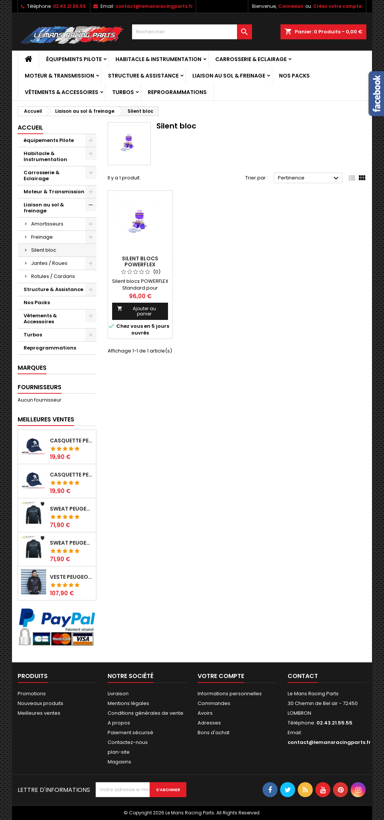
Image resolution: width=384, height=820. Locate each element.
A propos (119, 722)
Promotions (32, 693)
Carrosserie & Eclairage (250, 59)
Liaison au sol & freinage (228, 75)
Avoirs (205, 713)
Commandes (214, 703)
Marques (32, 367)
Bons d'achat (214, 732)
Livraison (118, 693)
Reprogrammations (177, 92)
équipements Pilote (74, 59)
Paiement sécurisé (130, 732)
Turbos (123, 92)
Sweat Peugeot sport (71, 509)
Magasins (119, 761)
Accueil (30, 127)
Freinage (42, 236)
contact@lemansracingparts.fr (154, 6)
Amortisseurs (47, 223)
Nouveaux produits (40, 703)
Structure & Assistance (143, 75)
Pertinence (309, 178)
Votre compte (221, 676)
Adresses (209, 722)
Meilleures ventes (39, 713)
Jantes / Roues (49, 263)
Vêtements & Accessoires (61, 92)
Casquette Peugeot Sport (71, 441)
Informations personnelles (230, 693)
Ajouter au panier (136, 311)
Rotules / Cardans (53, 276)
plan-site (119, 752)
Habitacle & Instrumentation (158, 59)
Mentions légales (128, 703)
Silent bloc (43, 250)
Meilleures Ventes (46, 419)
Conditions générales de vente (145, 713)
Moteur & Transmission (59, 75)
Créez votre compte (337, 6)
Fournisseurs (40, 387)
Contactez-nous (128, 742)
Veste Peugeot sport (71, 577)
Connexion (290, 6)
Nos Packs (294, 75)
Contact (303, 676)
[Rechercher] (192, 31)
